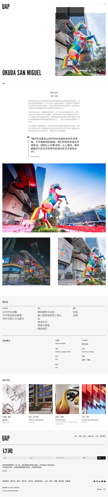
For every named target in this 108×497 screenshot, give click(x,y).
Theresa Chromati (60, 420)
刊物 (96, 436)
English (99, 489)
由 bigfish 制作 (14, 491)
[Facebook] (94, 482)
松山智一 (5, 420)
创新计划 (91, 436)
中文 (104, 489)
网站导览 (16, 487)
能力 (84, 436)
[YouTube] (102, 482)
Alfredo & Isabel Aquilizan (36, 420)
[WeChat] (105, 482)
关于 (75, 436)
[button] (2, 261)
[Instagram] (97, 482)
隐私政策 (5, 487)
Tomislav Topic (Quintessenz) (90, 420)
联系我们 (103, 436)
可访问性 (10, 487)
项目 (80, 436)
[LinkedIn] (100, 482)
